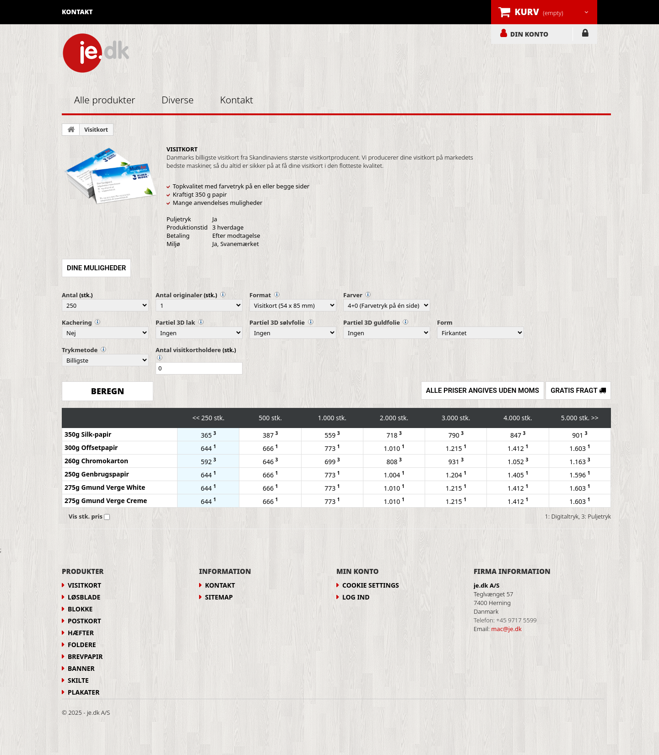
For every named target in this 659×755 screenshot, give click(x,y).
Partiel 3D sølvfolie (277, 322)
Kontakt (236, 99)
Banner (81, 668)
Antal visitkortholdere (188, 350)
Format (260, 295)
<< (196, 417)
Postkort (84, 620)
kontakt (77, 11)
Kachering (77, 322)
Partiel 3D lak (175, 322)
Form (445, 322)
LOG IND (585, 35)
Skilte (78, 680)
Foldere (82, 644)
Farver (352, 295)
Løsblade (84, 597)
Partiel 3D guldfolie (371, 322)
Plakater (83, 692)
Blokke (80, 609)
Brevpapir (85, 656)
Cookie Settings (370, 585)
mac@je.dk (506, 629)
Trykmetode (79, 350)
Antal (70, 295)
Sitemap (219, 597)
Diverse (178, 99)
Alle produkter (104, 99)
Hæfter (81, 632)
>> (595, 417)
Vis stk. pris (86, 516)
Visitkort (96, 130)
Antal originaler (179, 295)
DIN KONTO (529, 34)
